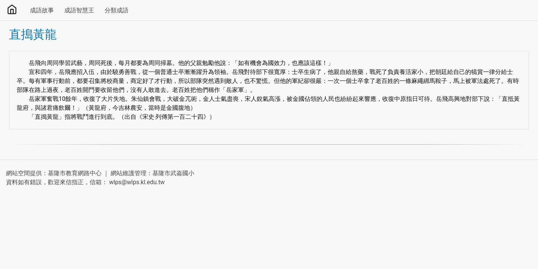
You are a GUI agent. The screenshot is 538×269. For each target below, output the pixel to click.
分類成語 (117, 10)
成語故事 (42, 10)
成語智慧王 (79, 10)
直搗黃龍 (33, 34)
